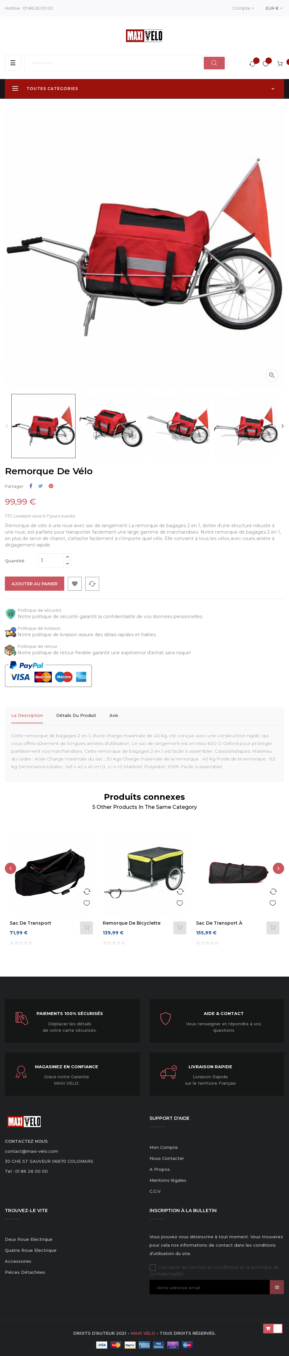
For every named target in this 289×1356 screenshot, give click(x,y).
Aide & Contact (224, 1011)
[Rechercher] (125, 63)
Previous (6, 426)
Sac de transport (30, 921)
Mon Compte (164, 1145)
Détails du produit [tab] (76, 715)
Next (282, 426)
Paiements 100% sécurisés (69, 1011)
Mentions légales (168, 1177)
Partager (30, 486)
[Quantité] (51, 560)
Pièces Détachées (25, 1269)
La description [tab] (27, 715)
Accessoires (18, 1258)
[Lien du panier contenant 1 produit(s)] (280, 64)
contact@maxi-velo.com (31, 1148)
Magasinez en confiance (66, 1064)
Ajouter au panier (34, 583)
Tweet (40, 486)
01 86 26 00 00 (38, 8)
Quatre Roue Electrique (31, 1248)
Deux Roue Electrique (29, 1237)
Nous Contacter (167, 1156)
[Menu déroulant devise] (274, 8)
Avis (113, 715)
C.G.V (155, 1188)
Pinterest (51, 486)
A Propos (160, 1167)
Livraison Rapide (210, 1064)
